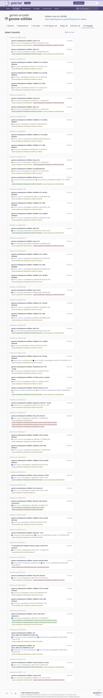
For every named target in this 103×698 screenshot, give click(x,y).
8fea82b (70, 326)
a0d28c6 (70, 72)
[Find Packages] (88, 8)
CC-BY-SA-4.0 (60, 692)
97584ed (70, 134)
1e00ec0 (70, 240)
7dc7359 (70, 375)
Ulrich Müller (17, 546)
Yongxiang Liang (18, 532)
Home (8, 8)
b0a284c (70, 364)
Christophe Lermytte (20, 633)
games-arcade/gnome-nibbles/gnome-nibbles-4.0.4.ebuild (49, 102)
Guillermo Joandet (19, 178)
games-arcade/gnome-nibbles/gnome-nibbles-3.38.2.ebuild (27, 506)
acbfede (70, 610)
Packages (16, 8)
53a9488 (70, 41)
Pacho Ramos (17, 43)
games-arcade (19, 15)
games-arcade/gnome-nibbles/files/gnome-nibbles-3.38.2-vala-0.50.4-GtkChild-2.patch (34, 421)
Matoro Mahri (17, 358)
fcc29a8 (70, 659)
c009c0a (70, 498)
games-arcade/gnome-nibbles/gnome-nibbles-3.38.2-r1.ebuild (28, 424)
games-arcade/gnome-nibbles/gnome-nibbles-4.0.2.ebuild (49, 163)
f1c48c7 (70, 201)
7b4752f (70, 642)
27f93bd (70, 288)
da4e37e (70, 227)
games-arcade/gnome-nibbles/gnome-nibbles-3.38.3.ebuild (49, 292)
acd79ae (70, 106)
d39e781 (70, 159)
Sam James (16, 66)
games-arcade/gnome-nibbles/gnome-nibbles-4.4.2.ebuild (27, 53)
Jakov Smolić (17, 462)
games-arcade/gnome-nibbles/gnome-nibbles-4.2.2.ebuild (27, 68)
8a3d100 (70, 354)
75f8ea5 (70, 572)
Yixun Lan (39, 532)
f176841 (70, 62)
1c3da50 (70, 301)
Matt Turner (17, 415)
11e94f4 (70, 400)
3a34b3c (70, 83)
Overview (10, 26)
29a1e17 (70, 212)
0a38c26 (70, 312)
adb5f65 (70, 472)
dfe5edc (70, 485)
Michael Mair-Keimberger (21, 559)
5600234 (70, 273)
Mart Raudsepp (18, 229)
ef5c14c (70, 595)
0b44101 (70, 119)
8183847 (70, 458)
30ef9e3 (70, 443)
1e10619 (70, 515)
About (57, 8)
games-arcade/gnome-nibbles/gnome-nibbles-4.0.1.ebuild (49, 244)
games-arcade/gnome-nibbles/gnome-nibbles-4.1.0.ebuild (49, 45)
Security (75, 26)
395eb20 (70, 629)
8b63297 (70, 144)
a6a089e (70, 432)
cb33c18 (70, 176)
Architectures (47, 8)
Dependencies (22, 26)
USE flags (36, 8)
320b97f (70, 530)
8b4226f (70, 339)
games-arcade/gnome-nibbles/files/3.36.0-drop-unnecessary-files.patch (30, 563)
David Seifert (17, 614)
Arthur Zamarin (18, 138)
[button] (78, 3)
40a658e (70, 98)
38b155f (70, 542)
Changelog (88, 26)
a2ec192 (70, 252)
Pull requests (50, 26)
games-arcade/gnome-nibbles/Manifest (22, 45)
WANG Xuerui (17, 403)
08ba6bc (70, 413)
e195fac (70, 191)
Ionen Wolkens (39, 358)
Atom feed (69, 32)
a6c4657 (70, 168)
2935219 (70, 671)
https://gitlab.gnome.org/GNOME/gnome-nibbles (66, 19)
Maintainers (26, 8)
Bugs (64, 26)
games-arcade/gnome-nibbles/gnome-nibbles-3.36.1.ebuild (49, 576)
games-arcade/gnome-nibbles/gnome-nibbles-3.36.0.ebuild (49, 675)
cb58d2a (70, 585)
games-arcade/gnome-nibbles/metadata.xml (23, 489)
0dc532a (70, 263)
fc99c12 (70, 557)
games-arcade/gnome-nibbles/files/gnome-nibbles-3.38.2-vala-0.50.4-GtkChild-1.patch (34, 419)
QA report (35, 26)
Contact (95, 688)
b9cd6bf (70, 386)
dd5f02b (70, 49)
